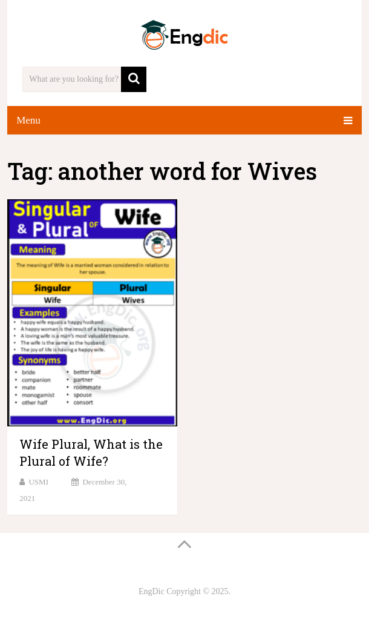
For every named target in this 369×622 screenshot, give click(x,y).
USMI (38, 481)
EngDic (152, 591)
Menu (28, 120)
